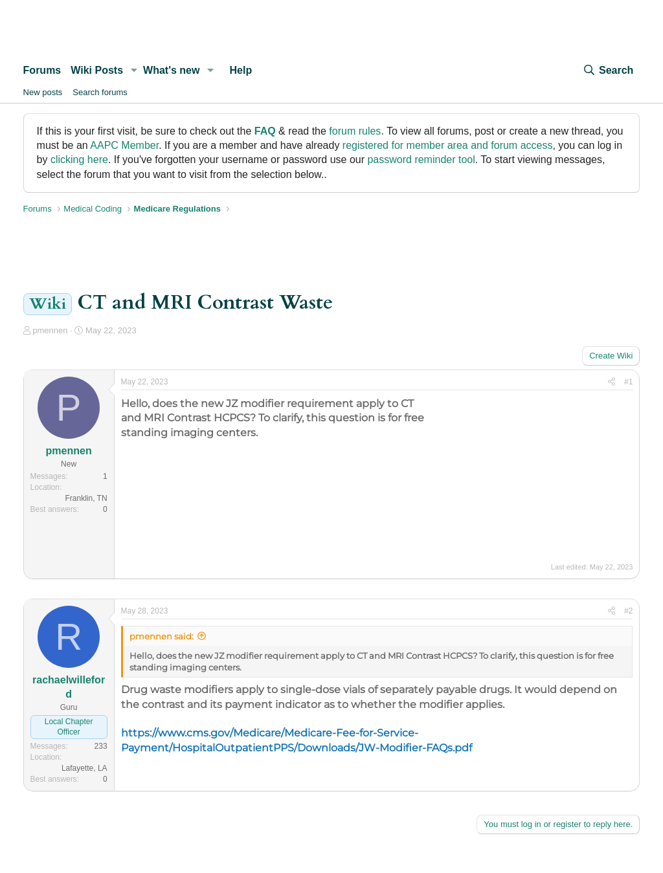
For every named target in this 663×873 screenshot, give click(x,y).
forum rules (355, 131)
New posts (43, 92)
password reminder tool (421, 159)
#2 (628, 610)
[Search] (608, 70)
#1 (628, 381)
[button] (133, 70)
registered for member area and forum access (448, 145)
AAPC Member (124, 145)
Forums (42, 70)
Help (241, 70)
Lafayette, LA (84, 768)
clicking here (79, 159)
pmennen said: (161, 636)
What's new (171, 70)
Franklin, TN (86, 498)
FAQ (265, 131)
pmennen (49, 330)
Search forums (100, 92)
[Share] (611, 382)
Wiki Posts (97, 70)
